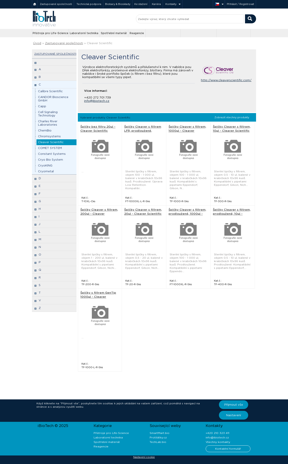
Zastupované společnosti (56, 4)
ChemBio (45, 130)
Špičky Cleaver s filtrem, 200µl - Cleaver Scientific (99, 213)
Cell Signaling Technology (48, 113)
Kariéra (156, 4)
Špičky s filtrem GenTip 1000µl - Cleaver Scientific (98, 296)
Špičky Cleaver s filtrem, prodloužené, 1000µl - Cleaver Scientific (187, 213)
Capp (42, 106)
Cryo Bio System (50, 159)
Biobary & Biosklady (117, 4)
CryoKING (45, 165)
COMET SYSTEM (50, 148)
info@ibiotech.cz (96, 101)
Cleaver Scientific (99, 43)
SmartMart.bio (159, 433)
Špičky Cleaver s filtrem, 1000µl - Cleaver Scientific (187, 130)
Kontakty (171, 4)
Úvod (37, 43)
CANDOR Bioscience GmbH (53, 98)
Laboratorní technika (84, 33)
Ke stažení (140, 4)
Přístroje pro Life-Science (50, 33)
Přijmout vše (233, 404)
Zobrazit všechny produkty (231, 117)
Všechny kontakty (218, 442)
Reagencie (137, 33)
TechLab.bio (158, 442)
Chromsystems (49, 136)
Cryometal (46, 171)
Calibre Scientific (50, 91)
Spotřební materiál (114, 33)
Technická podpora (88, 4)
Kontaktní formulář (228, 448)
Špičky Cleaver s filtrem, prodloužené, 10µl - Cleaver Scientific (231, 213)
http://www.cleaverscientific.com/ (226, 80)
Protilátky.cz (158, 437)
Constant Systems (52, 153)
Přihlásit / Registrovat (240, 4)
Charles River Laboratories (47, 123)
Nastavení (233, 415)
